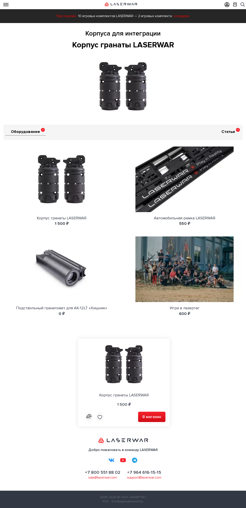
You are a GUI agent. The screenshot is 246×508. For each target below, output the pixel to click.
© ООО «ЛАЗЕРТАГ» (131, 497)
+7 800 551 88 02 (102, 472)
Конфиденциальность (127, 501)
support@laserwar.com (144, 477)
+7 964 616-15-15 (144, 472)
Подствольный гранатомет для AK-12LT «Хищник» (61, 308)
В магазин (151, 416)
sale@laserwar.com (102, 477)
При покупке (66, 16)
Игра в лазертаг (184, 308)
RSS (106, 501)
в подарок (182, 16)
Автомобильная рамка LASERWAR (184, 218)
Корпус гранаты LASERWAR (61, 218)
